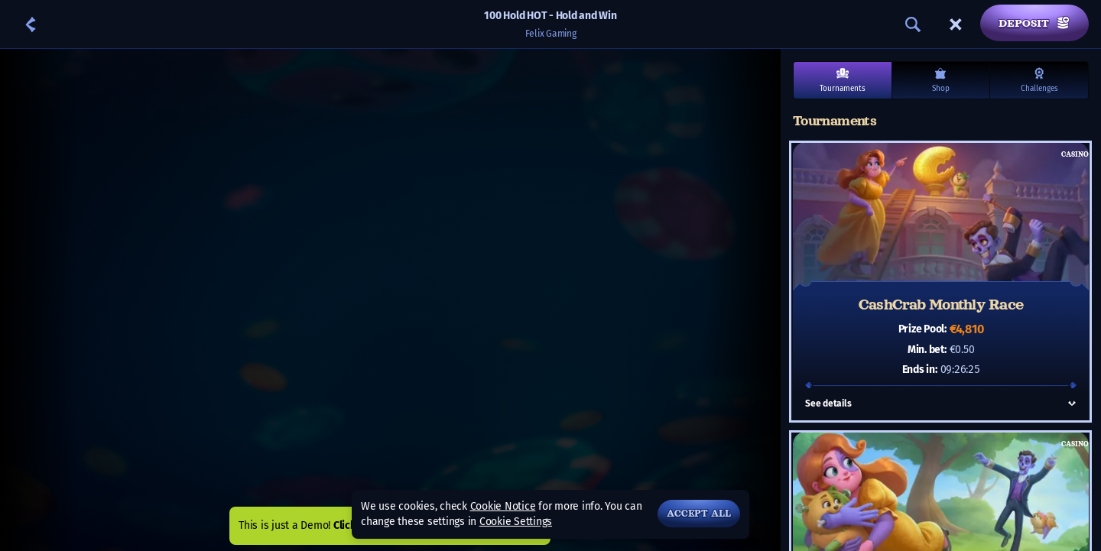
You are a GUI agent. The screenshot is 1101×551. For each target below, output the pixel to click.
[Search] (913, 24)
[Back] (30, 24)
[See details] (1072, 403)
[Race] (955, 24)
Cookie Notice (503, 506)
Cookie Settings (515, 522)
